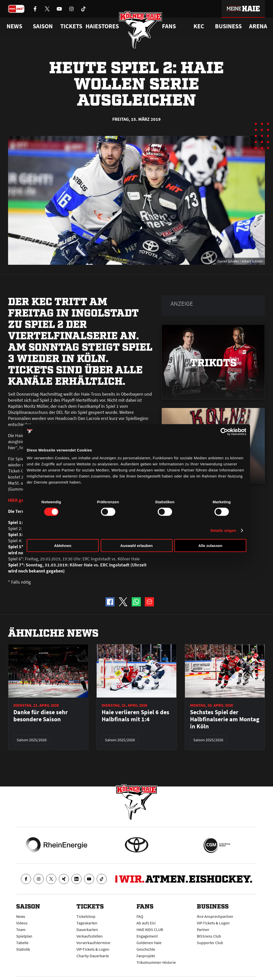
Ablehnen (62, 545)
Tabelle (22, 942)
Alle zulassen (210, 545)
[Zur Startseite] (141, 32)
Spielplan (24, 936)
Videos (22, 922)
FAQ (139, 916)
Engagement (147, 936)
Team (20, 929)
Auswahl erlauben (136, 545)
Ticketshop (85, 916)
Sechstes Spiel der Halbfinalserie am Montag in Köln (224, 719)
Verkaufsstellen (89, 936)
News (20, 916)
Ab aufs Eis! (146, 922)
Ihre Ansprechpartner (215, 916)
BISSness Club (209, 936)
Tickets (71, 26)
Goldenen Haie (148, 942)
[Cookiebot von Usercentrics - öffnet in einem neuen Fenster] (224, 431)
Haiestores (102, 26)
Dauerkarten (87, 929)
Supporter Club (210, 942)
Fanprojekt (145, 955)
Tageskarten (86, 922)
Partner (203, 929)
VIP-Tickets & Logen (92, 949)
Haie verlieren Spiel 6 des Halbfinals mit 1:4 (135, 715)
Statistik (23, 949)
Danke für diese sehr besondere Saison (40, 715)
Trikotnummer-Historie (156, 962)
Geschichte (145, 949)
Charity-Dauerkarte (92, 955)
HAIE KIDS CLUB (149, 929)
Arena (258, 26)
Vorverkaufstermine (93, 942)
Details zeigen (223, 530)
